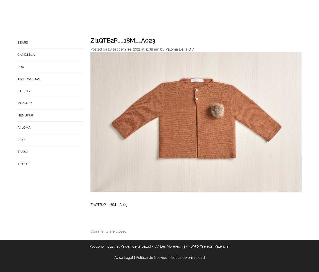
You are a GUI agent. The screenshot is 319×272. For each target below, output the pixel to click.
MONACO (24, 103)
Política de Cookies (151, 258)
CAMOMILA (26, 54)
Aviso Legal (123, 258)
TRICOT (23, 164)
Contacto (201, 19)
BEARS (22, 42)
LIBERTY (23, 91)
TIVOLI (22, 152)
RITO (21, 140)
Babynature (228, 19)
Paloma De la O (178, 49)
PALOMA (24, 127)
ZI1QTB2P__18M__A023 (122, 40)
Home (159, 19)
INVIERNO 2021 (28, 79)
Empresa (178, 19)
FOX (20, 67)
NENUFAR (25, 115)
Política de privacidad (187, 258)
